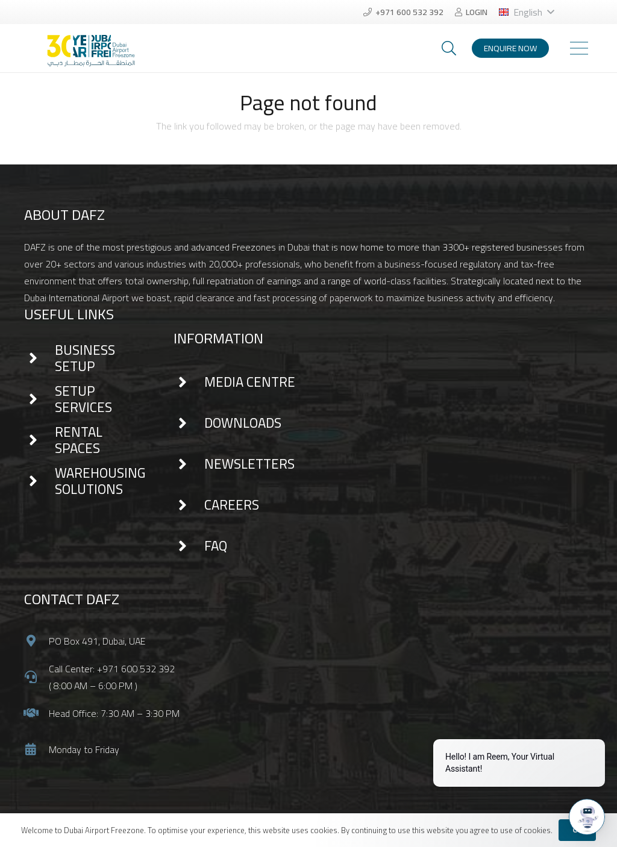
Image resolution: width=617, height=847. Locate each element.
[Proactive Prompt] (519, 754)
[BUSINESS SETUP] (39, 358)
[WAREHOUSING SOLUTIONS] (39, 481)
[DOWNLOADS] (189, 423)
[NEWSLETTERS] (189, 464)
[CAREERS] (189, 505)
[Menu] (579, 48)
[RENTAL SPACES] (39, 440)
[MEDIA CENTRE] (189, 382)
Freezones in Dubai (271, 247)
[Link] (88, 41)
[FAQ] (189, 546)
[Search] (449, 48)
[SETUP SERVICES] (39, 399)
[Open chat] (587, 817)
